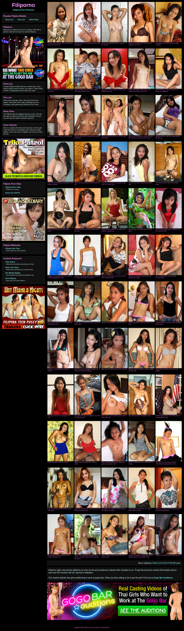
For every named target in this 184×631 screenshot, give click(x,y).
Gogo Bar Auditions (163, 578)
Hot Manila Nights (12, 273)
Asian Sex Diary (12, 267)
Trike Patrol (10, 262)
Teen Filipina (10, 278)
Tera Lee (21, 20)
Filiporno (23, 5)
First (155, 563)
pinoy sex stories (12, 193)
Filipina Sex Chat (12, 248)
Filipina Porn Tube (13, 187)
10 (174, 563)
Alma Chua (33, 20)
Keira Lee (9, 20)
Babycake (15, 91)
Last (178, 563)
